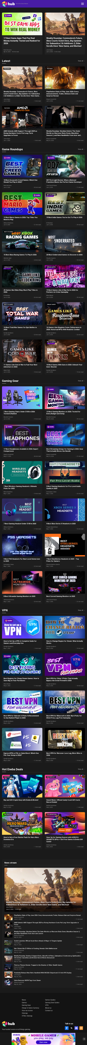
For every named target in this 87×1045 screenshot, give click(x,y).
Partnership (8, 777)
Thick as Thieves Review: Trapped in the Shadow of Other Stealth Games (38, 965)
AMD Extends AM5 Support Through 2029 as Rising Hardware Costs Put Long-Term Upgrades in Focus (20, 133)
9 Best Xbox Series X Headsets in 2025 (61, 524)
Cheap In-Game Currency (30, 1008)
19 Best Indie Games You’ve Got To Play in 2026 (64, 217)
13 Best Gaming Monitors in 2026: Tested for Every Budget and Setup (63, 413)
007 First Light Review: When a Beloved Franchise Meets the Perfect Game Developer (64, 181)
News (24, 1000)
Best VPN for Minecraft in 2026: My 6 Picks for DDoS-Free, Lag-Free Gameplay (64, 717)
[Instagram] (81, 1028)
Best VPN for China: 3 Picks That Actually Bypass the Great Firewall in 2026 (62, 679)
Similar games (8, 267)
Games (24, 1003)
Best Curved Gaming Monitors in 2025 (60, 596)
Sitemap (25, 1013)
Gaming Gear (10, 381)
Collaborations (52, 814)
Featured (7, 68)
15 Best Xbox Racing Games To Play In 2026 (20, 255)
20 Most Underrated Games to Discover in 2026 (64, 255)
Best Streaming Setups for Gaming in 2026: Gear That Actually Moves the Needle (64, 450)
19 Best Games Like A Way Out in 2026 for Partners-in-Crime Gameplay (62, 291)
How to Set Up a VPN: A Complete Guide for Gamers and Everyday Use (20, 642)
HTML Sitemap (27, 1016)
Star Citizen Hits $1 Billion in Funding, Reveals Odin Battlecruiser (35, 948)
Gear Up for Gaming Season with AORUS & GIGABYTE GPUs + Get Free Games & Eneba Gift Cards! (64, 839)
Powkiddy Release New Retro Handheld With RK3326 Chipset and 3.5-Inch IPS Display (42, 973)
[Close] (84, 1039)
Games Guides (50, 1000)
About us (48, 1008)
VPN (5, 610)
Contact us (49, 1010)
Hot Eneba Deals (12, 769)
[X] (71, 1028)
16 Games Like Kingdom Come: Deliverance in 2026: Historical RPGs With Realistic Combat (63, 328)
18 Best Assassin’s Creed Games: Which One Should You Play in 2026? (20, 181)
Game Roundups (12, 149)
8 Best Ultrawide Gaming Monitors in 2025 (19, 596)
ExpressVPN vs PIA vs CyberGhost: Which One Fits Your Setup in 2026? (21, 754)
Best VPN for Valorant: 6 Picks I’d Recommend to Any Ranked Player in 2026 (21, 717)
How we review (27, 1010)
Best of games (51, 194)
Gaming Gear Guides (52, 1003)
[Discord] (76, 1028)
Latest (6, 61)
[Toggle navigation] (82, 4)
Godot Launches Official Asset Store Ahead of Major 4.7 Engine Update (38, 941)
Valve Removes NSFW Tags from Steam (27, 980)
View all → (81, 61)
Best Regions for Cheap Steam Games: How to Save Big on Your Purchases (21, 679)
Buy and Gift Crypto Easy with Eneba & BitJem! (21, 800)
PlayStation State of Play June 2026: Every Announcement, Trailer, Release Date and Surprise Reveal (62, 94)
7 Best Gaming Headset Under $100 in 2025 (20, 524)
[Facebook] (66, 1028)
